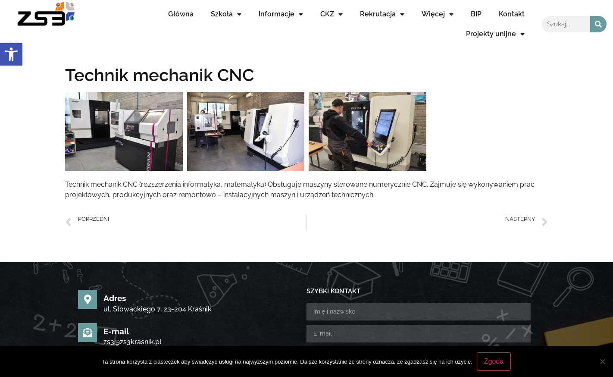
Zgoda (494, 361)
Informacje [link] (281, 14)
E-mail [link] (116, 253)
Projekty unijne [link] (495, 34)
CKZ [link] (331, 14)
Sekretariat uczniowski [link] (147, 286)
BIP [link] (476, 14)
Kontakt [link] (512, 14)
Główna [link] (181, 14)
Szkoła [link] (226, 14)
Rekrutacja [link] (382, 14)
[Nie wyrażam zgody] (602, 361)
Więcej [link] (437, 14)
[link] (11, 54)
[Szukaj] (598, 24)
